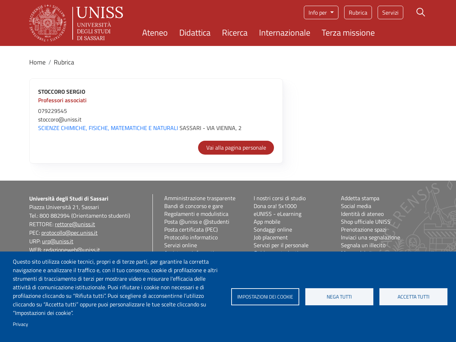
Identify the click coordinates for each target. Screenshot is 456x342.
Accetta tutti (413, 296)
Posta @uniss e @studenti (196, 222)
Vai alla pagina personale (236, 147)
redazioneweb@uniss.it (71, 249)
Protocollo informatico (191, 237)
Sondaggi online (273, 229)
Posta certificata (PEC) (191, 229)
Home (37, 62)
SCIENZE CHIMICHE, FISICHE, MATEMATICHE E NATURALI (108, 128)
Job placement (271, 237)
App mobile (267, 222)
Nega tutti (339, 296)
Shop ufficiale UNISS (365, 222)
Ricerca (235, 32)
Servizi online (180, 245)
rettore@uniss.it (75, 224)
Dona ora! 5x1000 (275, 206)
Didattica (195, 32)
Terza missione (348, 32)
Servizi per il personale (281, 245)
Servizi (390, 12)
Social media (356, 206)
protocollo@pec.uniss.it (69, 232)
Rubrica (358, 12)
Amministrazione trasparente (199, 198)
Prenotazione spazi (364, 229)
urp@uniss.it (57, 241)
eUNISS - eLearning (277, 214)
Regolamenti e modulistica (196, 214)
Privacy (20, 324)
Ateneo (155, 32)
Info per (318, 12)
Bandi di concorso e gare (193, 206)
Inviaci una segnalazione (370, 237)
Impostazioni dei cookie (265, 296)
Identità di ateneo (362, 214)
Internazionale (284, 32)
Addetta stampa (360, 198)
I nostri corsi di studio (280, 198)
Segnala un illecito (363, 245)
